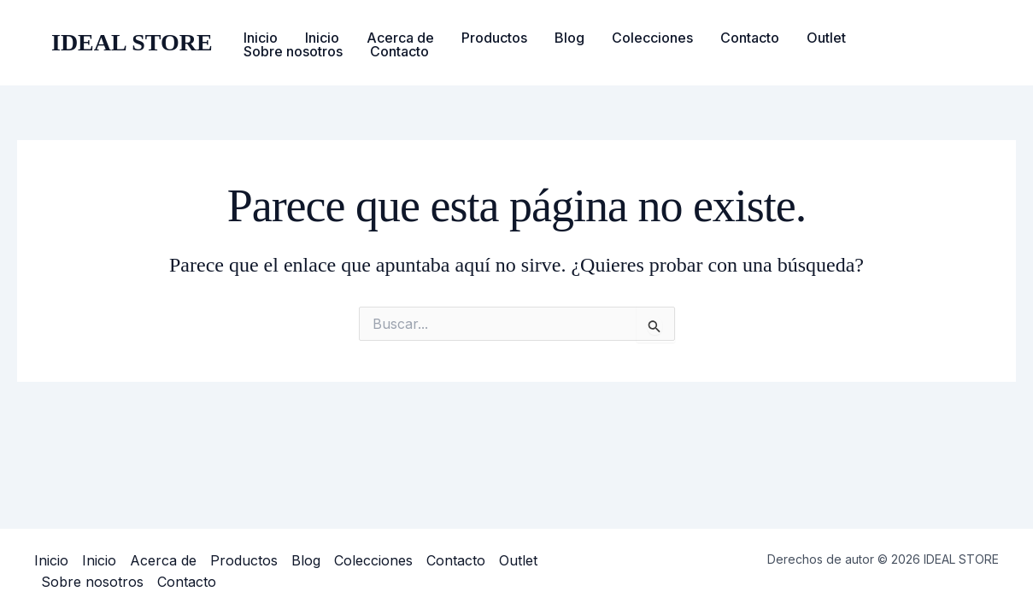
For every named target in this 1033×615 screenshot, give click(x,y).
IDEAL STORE (132, 42)
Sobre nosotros (293, 51)
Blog (569, 37)
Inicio (261, 37)
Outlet (826, 37)
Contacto (749, 37)
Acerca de (400, 37)
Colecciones (652, 37)
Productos (494, 37)
